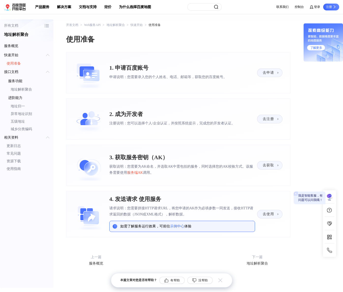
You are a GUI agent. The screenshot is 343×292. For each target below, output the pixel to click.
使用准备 (14, 63)
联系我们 (282, 7)
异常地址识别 (21, 114)
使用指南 (14, 169)
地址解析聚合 (21, 89)
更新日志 (14, 146)
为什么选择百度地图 (135, 7)
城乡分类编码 (21, 129)
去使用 (268, 214)
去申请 (268, 73)
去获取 (268, 165)
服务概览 (11, 46)
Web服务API (92, 25)
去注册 (268, 119)
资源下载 (14, 161)
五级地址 (18, 121)
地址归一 (18, 106)
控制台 (299, 7)
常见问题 (14, 153)
